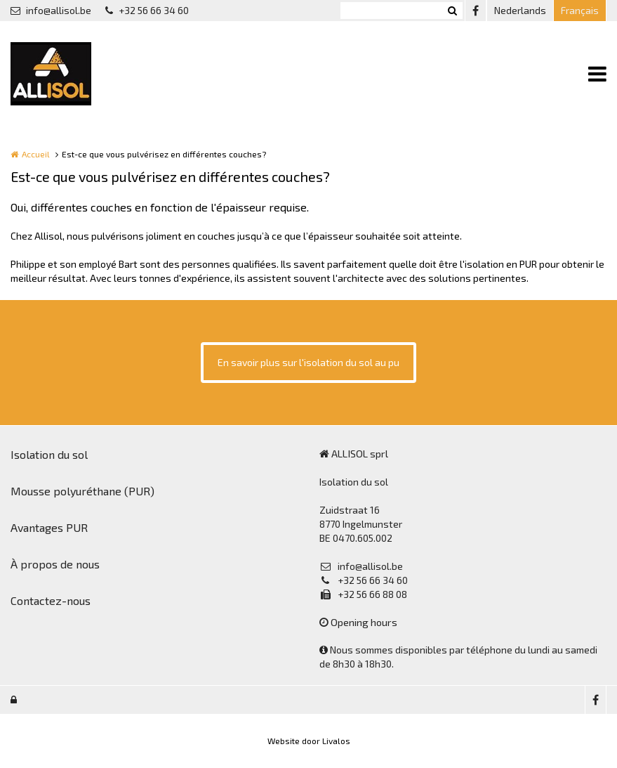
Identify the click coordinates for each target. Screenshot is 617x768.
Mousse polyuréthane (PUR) (82, 490)
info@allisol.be (51, 10)
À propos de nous (55, 564)
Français (580, 10)
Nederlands (520, 10)
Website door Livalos (308, 741)
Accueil (36, 154)
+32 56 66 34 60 (147, 10)
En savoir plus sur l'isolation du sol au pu (308, 362)
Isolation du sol (49, 454)
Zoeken (452, 10)
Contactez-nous (51, 600)
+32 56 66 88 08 (363, 594)
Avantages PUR (49, 527)
